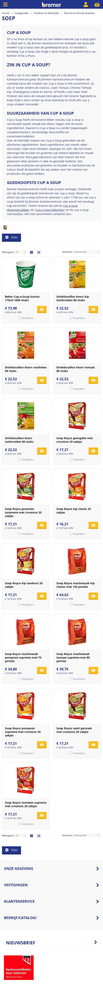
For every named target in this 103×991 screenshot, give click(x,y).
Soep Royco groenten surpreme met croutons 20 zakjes (23, 512)
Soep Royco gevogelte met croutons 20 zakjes (74, 440)
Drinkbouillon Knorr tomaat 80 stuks (75, 369)
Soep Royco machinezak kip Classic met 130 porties (75, 585)
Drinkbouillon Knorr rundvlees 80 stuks (26, 369)
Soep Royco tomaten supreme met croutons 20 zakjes (25, 804)
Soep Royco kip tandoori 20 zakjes (24, 585)
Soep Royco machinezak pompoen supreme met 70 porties (23, 657)
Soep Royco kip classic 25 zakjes (73, 510)
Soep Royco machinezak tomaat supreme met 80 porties (73, 657)
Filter (11, 237)
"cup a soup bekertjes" (50, 210)
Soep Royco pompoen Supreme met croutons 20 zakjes (23, 731)
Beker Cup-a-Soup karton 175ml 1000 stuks (22, 298)
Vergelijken (27, 318)
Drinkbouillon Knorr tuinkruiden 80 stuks (19, 440)
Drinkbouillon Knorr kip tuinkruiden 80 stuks (72, 298)
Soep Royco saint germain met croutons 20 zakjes (74, 730)
